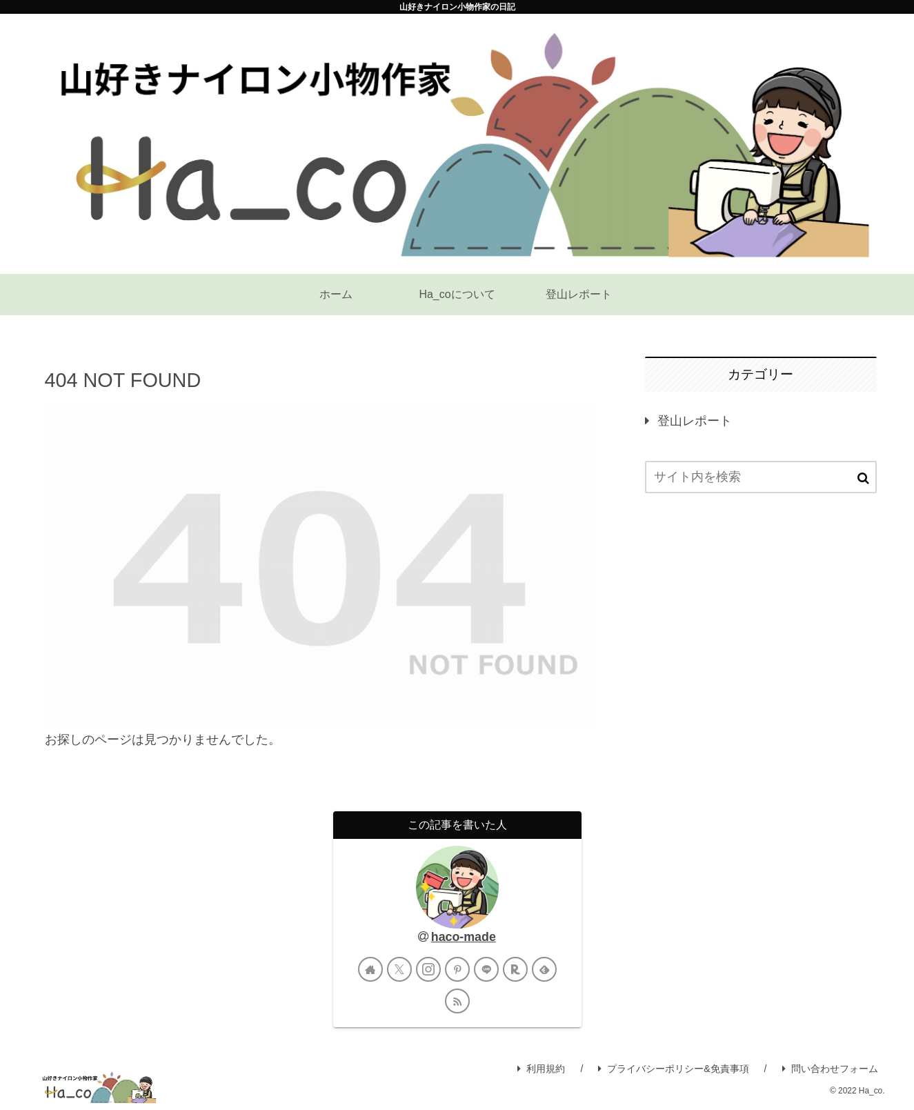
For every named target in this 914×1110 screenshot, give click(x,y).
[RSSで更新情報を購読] (457, 1001)
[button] (863, 478)
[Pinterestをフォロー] (457, 969)
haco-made (463, 937)
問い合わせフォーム (830, 1068)
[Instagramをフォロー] (428, 969)
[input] (761, 477)
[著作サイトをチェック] (370, 969)
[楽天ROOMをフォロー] (515, 969)
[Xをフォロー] (399, 969)
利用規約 (541, 1068)
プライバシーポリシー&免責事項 (673, 1068)
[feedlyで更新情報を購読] (544, 969)
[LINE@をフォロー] (486, 969)
